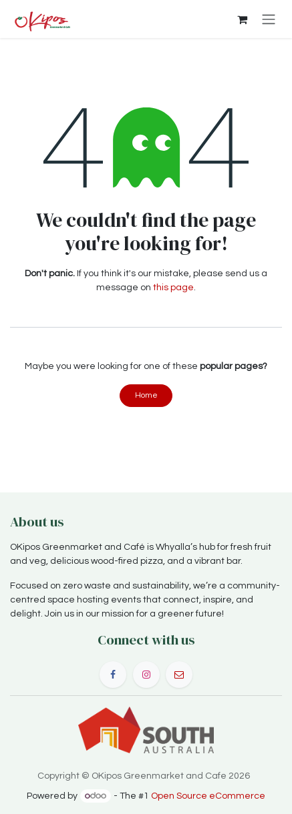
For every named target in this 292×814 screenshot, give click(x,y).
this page (173, 287)
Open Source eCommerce (208, 796)
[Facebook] (113, 674)
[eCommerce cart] (242, 19)
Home (146, 395)
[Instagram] (146, 674)
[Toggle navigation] (268, 19)
